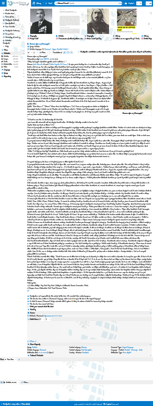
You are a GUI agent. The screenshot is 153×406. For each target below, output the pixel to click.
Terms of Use (8, 16)
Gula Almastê (37, 64)
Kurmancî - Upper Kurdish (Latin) (56, 49)
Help (6, 46)
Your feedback (9, 23)
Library (38, 3)
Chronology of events (11, 37)
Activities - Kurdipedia (7, 41)
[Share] (30, 52)
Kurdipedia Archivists (11, 20)
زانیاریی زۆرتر (78, 404)
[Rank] (36, 52)
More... (25, 371)
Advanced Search (62, 3)
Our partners (8, 33)
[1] (28, 290)
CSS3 (71, 398)
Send (50, 3)
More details (25, 404)
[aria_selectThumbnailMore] (10, 349)
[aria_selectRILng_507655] (48, 316)
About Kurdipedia (10, 10)
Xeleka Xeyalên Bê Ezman (58, 64)
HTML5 (80, 398)
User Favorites (9, 26)
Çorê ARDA (44, 59)
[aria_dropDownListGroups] (11, 372)
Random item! (8, 13)
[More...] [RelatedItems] (33, 338)
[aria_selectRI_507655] (42, 316)
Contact (131, 3)
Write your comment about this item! (40, 306)
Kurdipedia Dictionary (11, 30)
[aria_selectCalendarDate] (22, 38)
